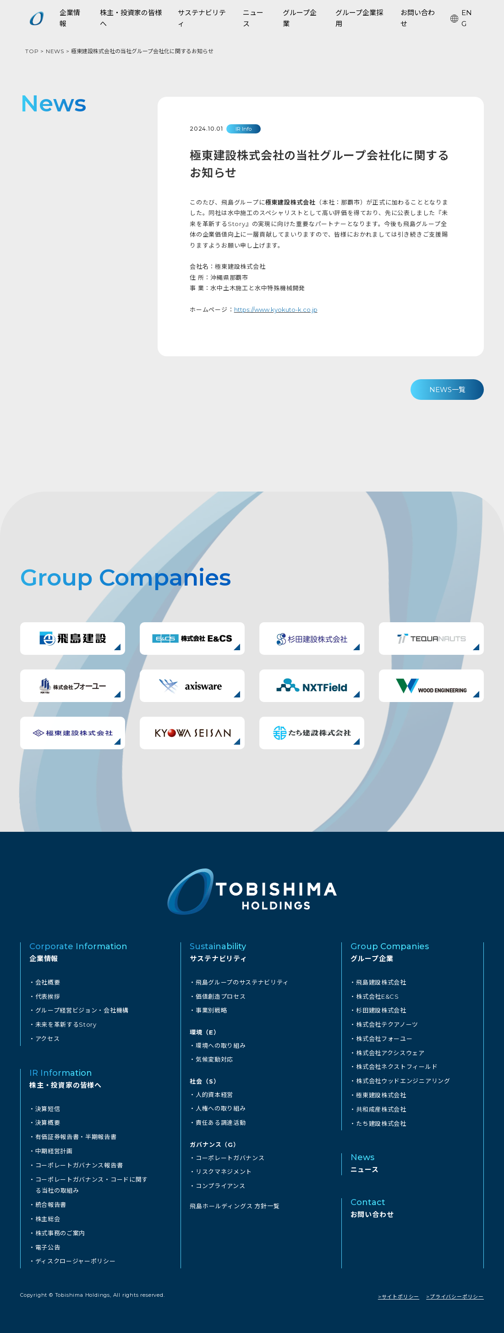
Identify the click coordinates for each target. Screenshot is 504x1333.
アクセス (47, 1037)
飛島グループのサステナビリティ (243, 982)
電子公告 (47, 1241)
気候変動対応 (215, 1058)
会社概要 (47, 982)
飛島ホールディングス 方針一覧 (234, 1202)
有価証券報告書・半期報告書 (76, 1134)
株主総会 (47, 1214)
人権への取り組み (221, 1106)
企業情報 (43, 958)
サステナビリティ (218, 958)
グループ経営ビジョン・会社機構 (82, 1009)
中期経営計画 (54, 1148)
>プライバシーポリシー (455, 1291)
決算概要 (47, 1120)
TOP (31, 51)
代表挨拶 (47, 996)
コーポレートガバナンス (230, 1154)
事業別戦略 (211, 1009)
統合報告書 (51, 1200)
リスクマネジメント (224, 1168)
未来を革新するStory (66, 1023)
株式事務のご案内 (60, 1228)
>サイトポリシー (398, 1291)
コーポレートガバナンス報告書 (79, 1162)
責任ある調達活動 (221, 1120)
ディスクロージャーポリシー (75, 1255)
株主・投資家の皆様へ (65, 1083)
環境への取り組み (221, 1044)
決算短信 (47, 1107)
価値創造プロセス (221, 996)
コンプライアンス (221, 1182)
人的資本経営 (215, 1092)
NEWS (55, 51)
